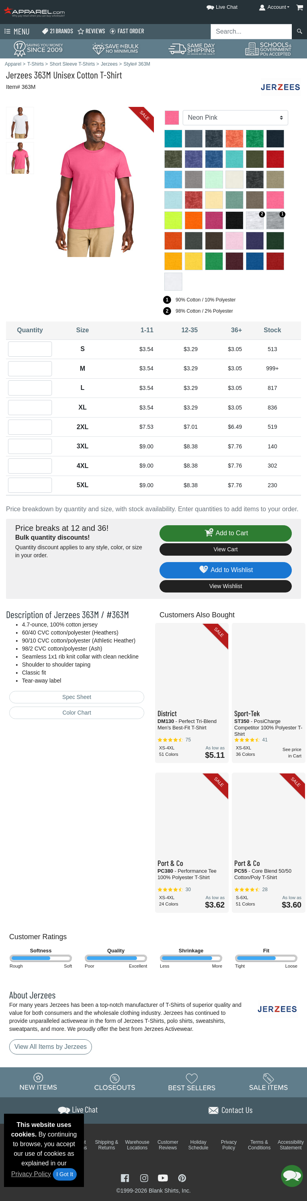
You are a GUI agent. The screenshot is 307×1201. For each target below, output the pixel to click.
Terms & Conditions (259, 1145)
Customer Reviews (167, 1145)
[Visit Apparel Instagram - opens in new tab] (145, 1177)
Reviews (91, 31)
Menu (16, 31)
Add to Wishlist (225, 570)
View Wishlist (225, 586)
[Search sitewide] (251, 31)
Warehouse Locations (137, 1145)
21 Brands (57, 31)
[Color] (235, 117)
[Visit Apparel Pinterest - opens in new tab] (182, 1177)
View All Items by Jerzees (50, 1046)
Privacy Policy (31, 1174)
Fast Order (126, 31)
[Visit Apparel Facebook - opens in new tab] (126, 1177)
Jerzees (19, 74)
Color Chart (76, 712)
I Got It (64, 1174)
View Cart (225, 549)
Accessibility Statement (291, 1145)
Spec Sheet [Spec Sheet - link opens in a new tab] (76, 697)
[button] (214, 6)
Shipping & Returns (106, 1145)
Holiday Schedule (198, 1145)
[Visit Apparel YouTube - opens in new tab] (163, 1177)
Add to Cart (225, 533)
